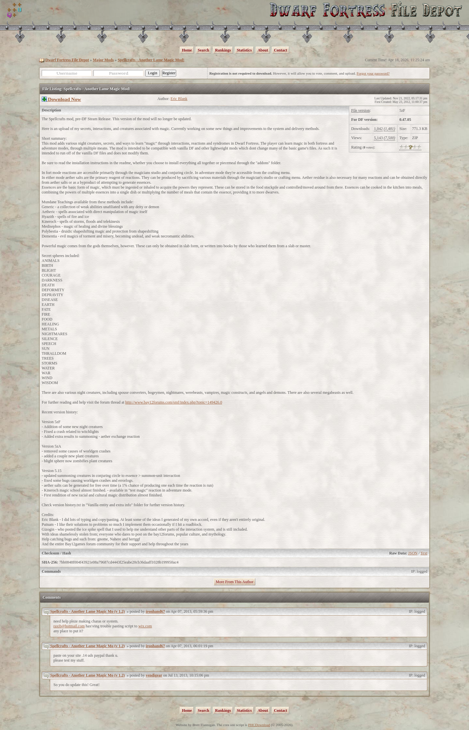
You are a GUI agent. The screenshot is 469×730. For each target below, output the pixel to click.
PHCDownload (259, 725)
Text (423, 553)
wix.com (145, 626)
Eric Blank (179, 98)
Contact (280, 50)
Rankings (223, 50)
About (263, 50)
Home (187, 50)
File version (360, 110)
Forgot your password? (373, 73)
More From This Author (234, 582)
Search (203, 50)
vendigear (154, 675)
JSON (413, 553)
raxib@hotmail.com (69, 626)
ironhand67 (155, 611)
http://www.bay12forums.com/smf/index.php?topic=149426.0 (173, 402)
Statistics (244, 50)
